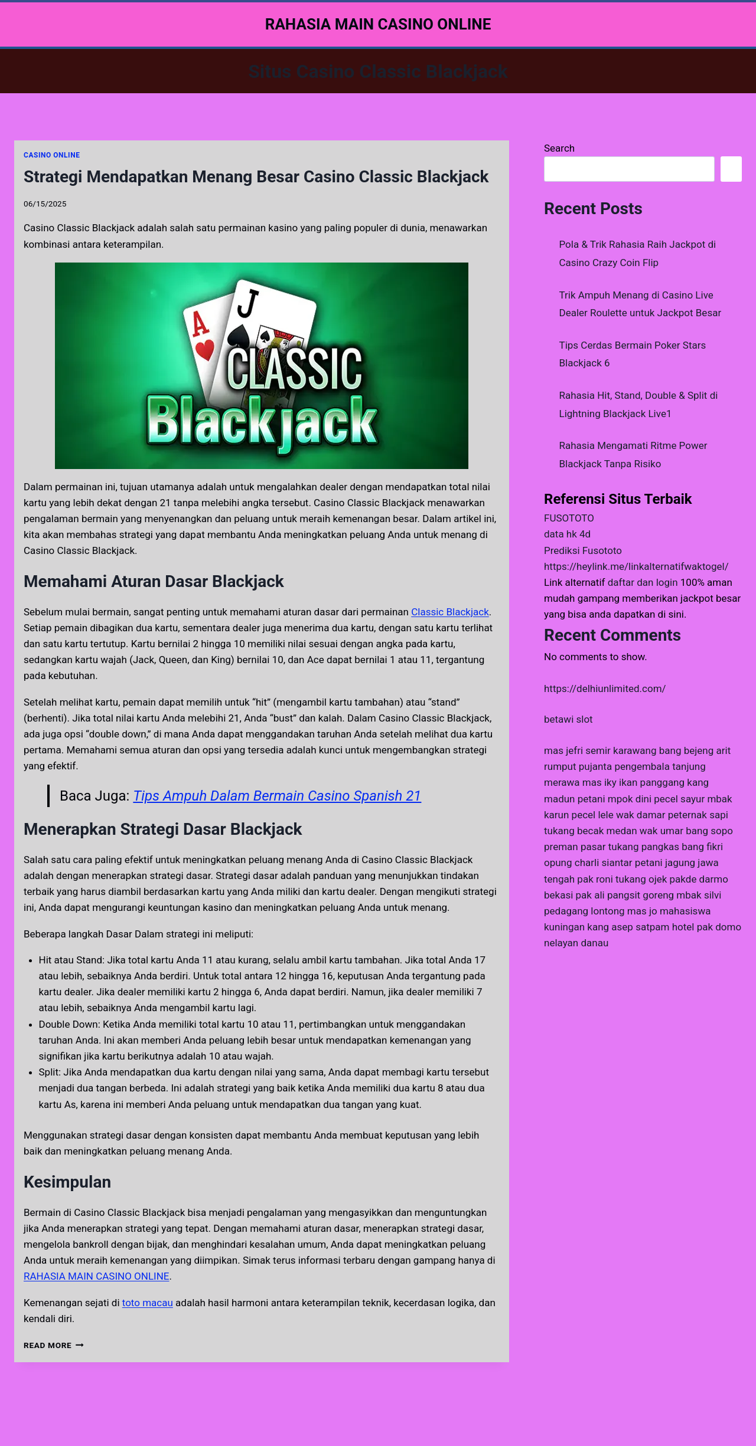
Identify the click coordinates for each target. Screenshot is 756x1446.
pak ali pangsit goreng (625, 895)
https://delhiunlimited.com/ (605, 688)
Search (559, 148)
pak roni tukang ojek (622, 879)
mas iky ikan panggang (633, 782)
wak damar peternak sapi (672, 815)
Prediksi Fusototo (583, 550)
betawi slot (568, 719)
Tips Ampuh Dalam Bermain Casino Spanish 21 (277, 796)
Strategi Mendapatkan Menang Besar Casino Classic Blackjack (256, 176)
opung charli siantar (588, 862)
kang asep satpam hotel (640, 927)
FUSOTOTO (569, 518)
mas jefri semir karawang (600, 750)
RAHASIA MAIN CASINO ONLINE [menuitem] (96, 1276)
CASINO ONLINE (52, 155)
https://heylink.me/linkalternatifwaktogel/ (636, 566)
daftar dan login (643, 582)
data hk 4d (567, 534)
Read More (54, 1345)
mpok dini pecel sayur (656, 799)
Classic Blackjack (450, 612)
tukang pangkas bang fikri (665, 846)
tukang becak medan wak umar (613, 831)
